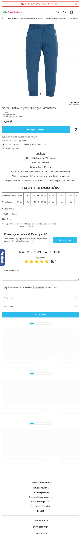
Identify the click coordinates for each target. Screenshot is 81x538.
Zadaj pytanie (65, 240)
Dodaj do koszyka (36, 129)
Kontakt (40, 511)
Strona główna (13, 18)
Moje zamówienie (40, 482)
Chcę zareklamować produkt (40, 497)
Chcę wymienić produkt (40, 506)
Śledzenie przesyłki (40, 492)
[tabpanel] (40, 60)
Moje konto (40, 520)
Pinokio (11, 209)
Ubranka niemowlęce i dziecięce (31, 18)
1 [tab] (40, 94)
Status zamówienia (41, 488)
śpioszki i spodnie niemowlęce (56, 18)
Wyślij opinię (40, 315)
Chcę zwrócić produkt (40, 501)
